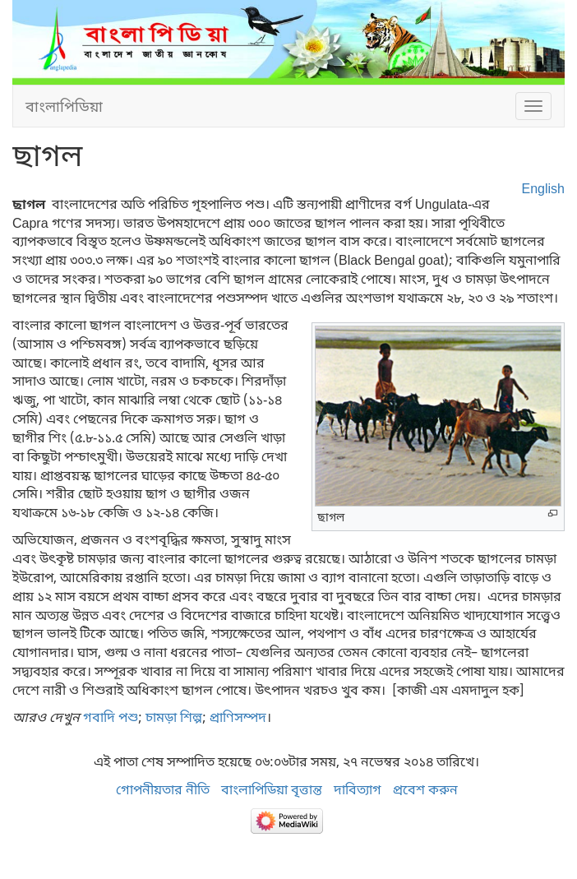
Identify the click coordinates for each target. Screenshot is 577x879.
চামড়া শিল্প (173, 717)
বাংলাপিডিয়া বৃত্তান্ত (271, 789)
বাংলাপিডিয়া (64, 106)
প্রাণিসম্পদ (238, 717)
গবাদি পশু (110, 717)
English (543, 188)
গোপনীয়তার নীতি (163, 789)
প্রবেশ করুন (425, 789)
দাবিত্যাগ (357, 789)
